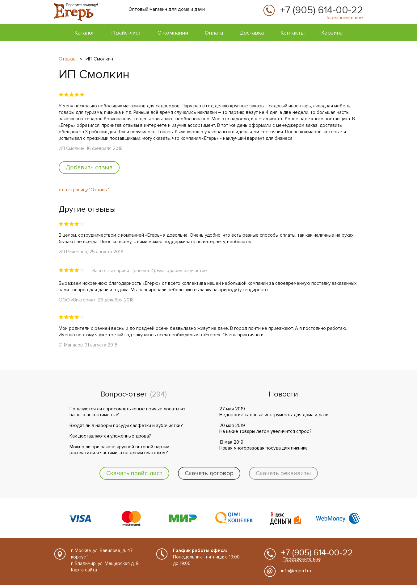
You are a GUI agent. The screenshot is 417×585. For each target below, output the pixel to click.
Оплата (214, 32)
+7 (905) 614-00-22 (321, 10)
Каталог (84, 32)
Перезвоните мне (344, 17)
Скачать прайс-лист (134, 473)
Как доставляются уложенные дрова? (110, 436)
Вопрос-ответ (124, 394)
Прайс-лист (126, 32)
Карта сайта (84, 570)
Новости (283, 394)
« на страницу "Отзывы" (84, 190)
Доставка (252, 32)
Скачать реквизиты (283, 473)
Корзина (332, 32)
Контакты (292, 32)
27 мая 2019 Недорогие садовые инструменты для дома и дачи (274, 412)
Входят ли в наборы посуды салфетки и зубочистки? (126, 425)
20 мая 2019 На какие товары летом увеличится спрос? (265, 428)
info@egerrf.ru (296, 571)
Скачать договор (209, 473)
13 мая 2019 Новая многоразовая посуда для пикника (263, 445)
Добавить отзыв (89, 167)
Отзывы (68, 59)
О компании (173, 32)
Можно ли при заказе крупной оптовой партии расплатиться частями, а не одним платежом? (119, 450)
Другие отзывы (87, 209)
